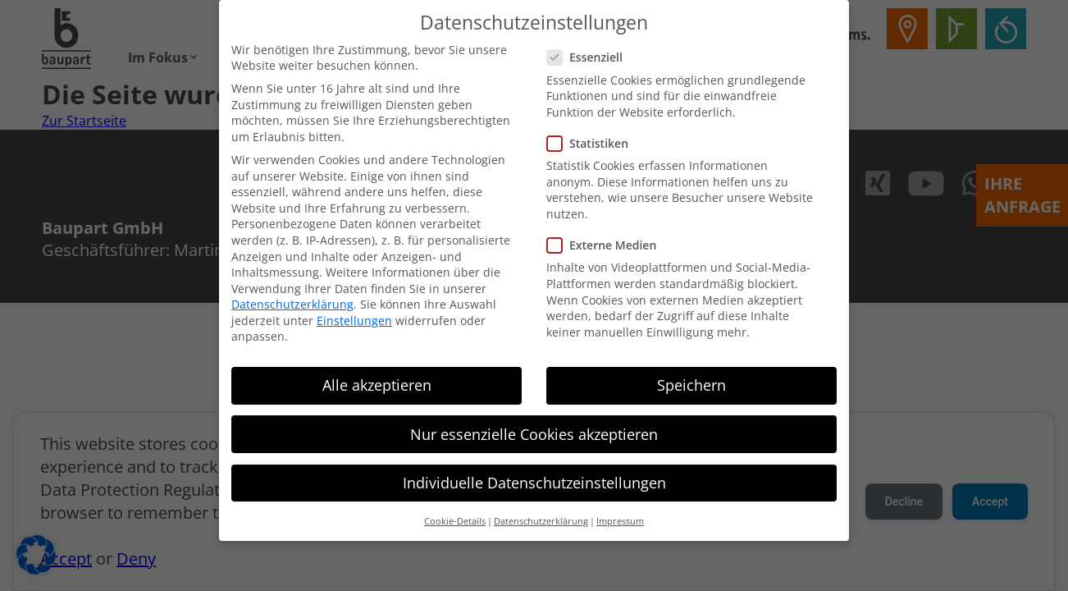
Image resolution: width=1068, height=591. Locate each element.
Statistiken (592, 134)
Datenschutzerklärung (292, 295)
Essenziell (589, 48)
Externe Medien (606, 236)
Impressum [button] (620, 512)
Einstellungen (354, 311)
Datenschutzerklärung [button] (541, 512)
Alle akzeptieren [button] (376, 377)
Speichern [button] (691, 377)
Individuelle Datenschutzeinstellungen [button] (534, 473)
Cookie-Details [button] (455, 512)
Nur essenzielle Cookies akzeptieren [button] (534, 425)
